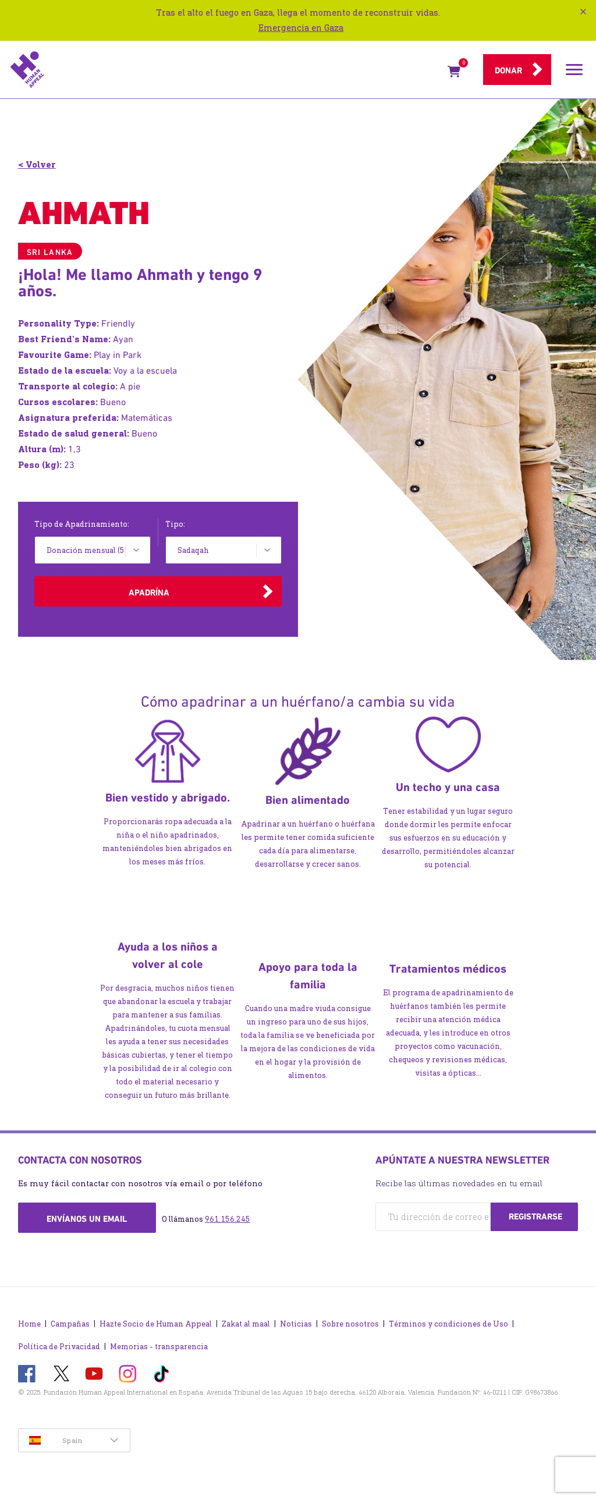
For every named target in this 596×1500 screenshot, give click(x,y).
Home (29, 1324)
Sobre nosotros (350, 1324)
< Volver (37, 164)
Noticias (296, 1324)
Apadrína (149, 592)
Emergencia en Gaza (300, 27)
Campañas (70, 1324)
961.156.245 (227, 1219)
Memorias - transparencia (159, 1347)
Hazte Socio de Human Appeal (156, 1324)
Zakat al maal (246, 1324)
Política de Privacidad (59, 1347)
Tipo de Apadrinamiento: (81, 524)
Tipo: (175, 524)
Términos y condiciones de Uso (448, 1324)
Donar (508, 70)
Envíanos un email (87, 1219)
